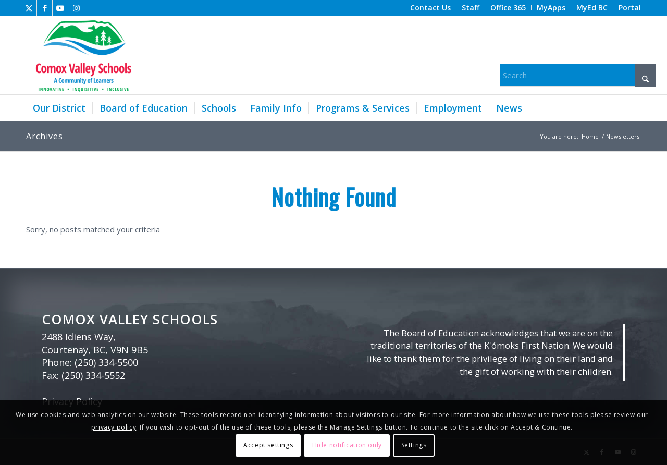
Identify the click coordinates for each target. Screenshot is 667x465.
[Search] (578, 75)
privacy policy (113, 427)
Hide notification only (347, 444)
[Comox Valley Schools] (82, 55)
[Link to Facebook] (44, 8)
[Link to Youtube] (60, 8)
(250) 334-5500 (106, 362)
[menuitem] (430, 7)
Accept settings (268, 444)
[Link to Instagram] (76, 8)
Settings (414, 444)
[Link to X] (28, 8)
